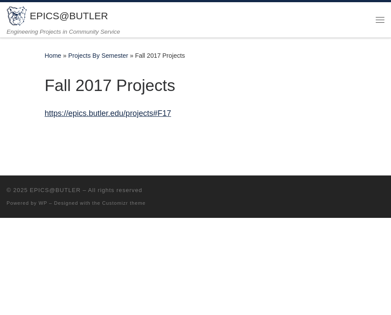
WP (42, 203)
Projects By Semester (98, 55)
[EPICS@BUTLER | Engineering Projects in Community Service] (17, 15)
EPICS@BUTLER (55, 190)
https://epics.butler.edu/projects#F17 (108, 113)
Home (53, 55)
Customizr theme (124, 203)
